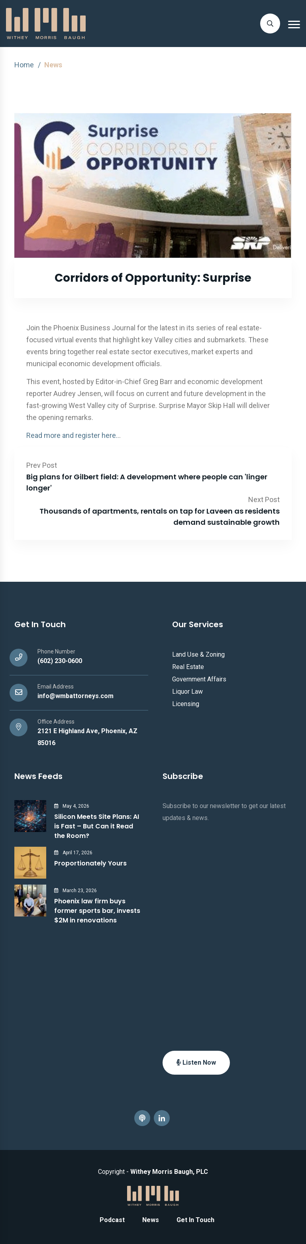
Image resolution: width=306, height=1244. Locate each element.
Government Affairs (199, 679)
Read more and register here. (72, 435)
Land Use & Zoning (198, 654)
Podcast (112, 1220)
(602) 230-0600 (59, 661)
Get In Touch (195, 1220)
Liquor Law (187, 691)
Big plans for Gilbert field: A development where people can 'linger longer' (146, 482)
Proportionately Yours (90, 863)
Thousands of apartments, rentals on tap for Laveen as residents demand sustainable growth (159, 516)
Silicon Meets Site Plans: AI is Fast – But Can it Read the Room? (96, 826)
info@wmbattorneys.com (75, 696)
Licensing (185, 704)
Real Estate (188, 667)
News (150, 1220)
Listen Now (196, 1062)
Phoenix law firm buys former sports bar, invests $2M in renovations (97, 911)
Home (24, 65)
